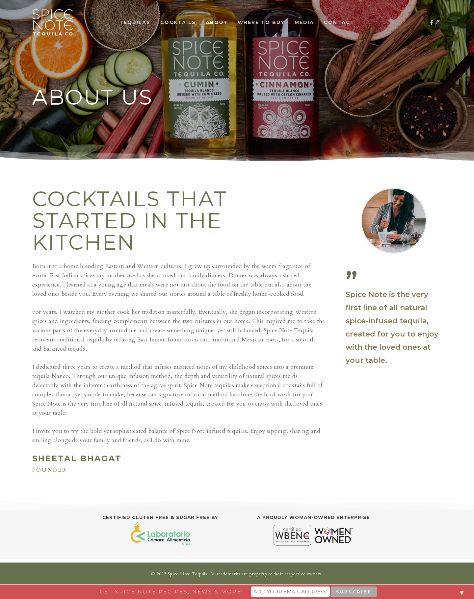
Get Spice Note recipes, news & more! (171, 591)
